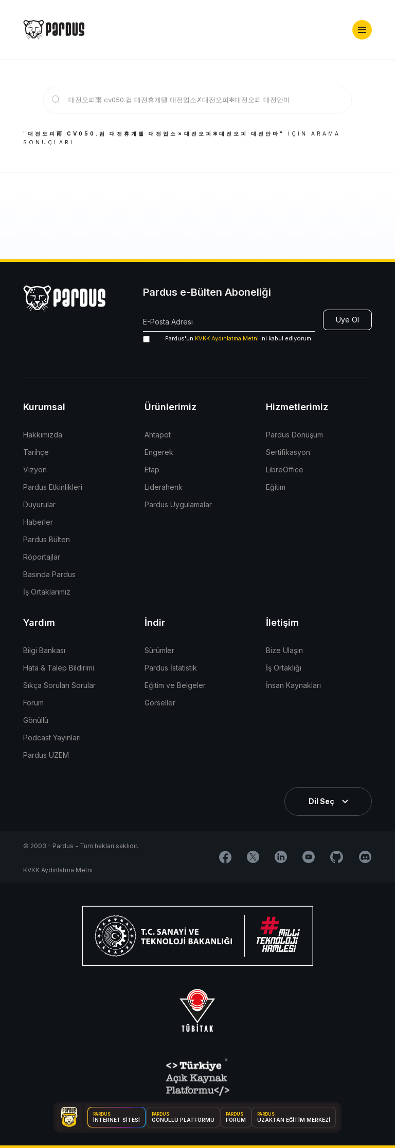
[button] (362, 30)
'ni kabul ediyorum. (228, 338)
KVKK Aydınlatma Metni (227, 338)
